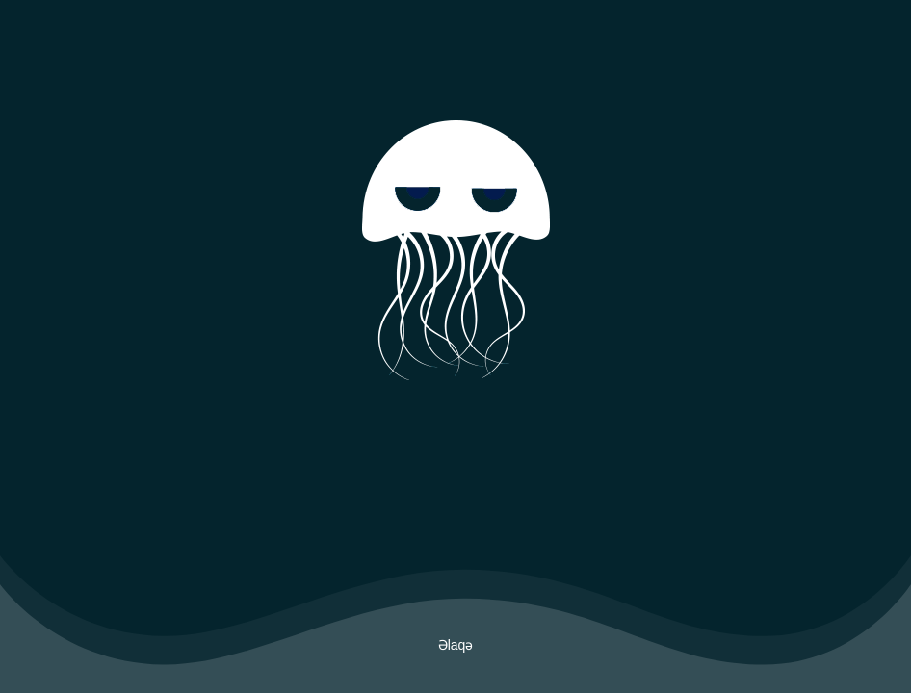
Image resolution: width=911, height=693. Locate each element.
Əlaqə (456, 645)
